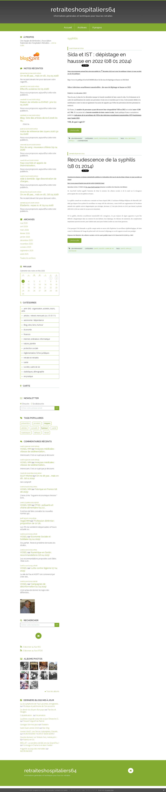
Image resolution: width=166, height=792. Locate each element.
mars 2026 (24, 230)
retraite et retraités (31, 357)
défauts (37, 432)
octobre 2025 (25, 247)
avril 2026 (24, 226)
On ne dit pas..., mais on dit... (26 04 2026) (39, 194)
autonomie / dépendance (34, 320)
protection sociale (31, 348)
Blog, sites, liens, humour (33, 325)
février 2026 (25, 233)
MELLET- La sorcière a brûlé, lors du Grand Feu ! (39, 743)
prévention (25, 423)
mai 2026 (23, 223)
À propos (97, 27)
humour (44, 428)
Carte (26, 385)
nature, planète (30, 343)
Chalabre (45, 724)
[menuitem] (68, 27)
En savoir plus (109, 790)
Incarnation (40, 715)
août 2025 (24, 254)
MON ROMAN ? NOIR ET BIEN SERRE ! (39, 734)
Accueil (68, 27)
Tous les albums (52, 691)
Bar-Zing (45, 728)
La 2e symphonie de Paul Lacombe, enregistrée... (39, 704)
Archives (82, 27)
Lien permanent (75, 138)
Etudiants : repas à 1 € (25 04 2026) (36, 205)
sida (126, 138)
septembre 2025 (26, 250)
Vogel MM (25, 521)
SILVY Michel (26, 476)
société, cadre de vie (32, 367)
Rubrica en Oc (28, 739)
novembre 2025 (26, 244)
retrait (46, 432)
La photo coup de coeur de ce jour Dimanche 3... (39, 719)
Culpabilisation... (26, 715)
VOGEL (23, 536)
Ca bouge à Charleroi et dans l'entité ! (38, 745)
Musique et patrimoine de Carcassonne (39, 706)
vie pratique (28, 376)
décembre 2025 (26, 240)
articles (24, 428)
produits (37, 423)
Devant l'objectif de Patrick (33, 721)
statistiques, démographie (34, 371)
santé (26, 362)
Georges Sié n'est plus (29, 724)
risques (47, 423)
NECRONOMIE (26, 751)
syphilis (71, 141)
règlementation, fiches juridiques (36, 353)
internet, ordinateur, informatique (37, 339)
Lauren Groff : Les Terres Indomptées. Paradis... (39, 731)
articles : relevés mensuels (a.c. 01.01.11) (40, 315)
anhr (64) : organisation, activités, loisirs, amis (38, 309)
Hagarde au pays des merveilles (32, 749)
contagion (72, 251)
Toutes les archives (28, 258)
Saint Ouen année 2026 (29, 728)
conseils (34, 428)
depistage (131, 138)
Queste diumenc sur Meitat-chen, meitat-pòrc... (38, 737)
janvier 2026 (25, 237)
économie (28, 329)
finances (27, 334)
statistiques (25, 432)
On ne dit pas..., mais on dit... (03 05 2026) (39, 76)
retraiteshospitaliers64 (83, 9)
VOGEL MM (25, 449)
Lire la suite (74, 130)
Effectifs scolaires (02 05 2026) (34, 89)
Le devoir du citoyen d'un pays (32, 709)
